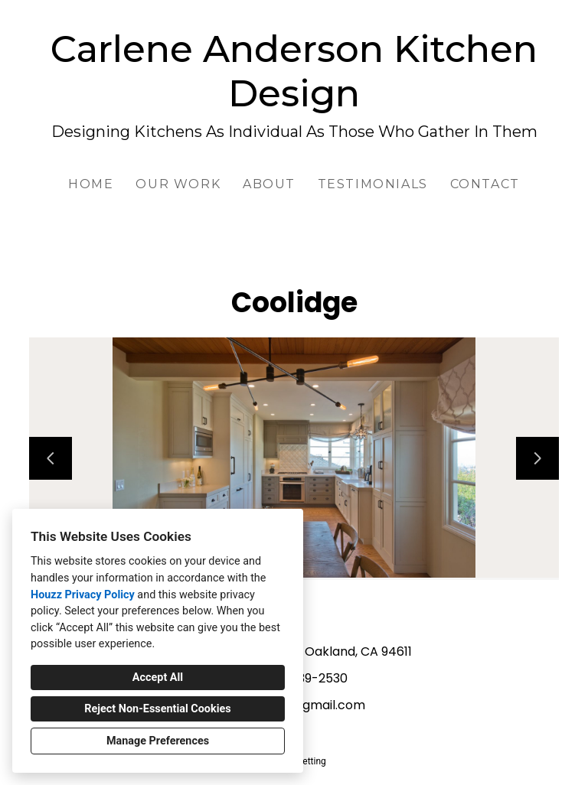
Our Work (178, 184)
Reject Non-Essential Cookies (157, 708)
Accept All (157, 677)
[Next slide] (537, 458)
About (269, 184)
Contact (485, 184)
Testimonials (373, 184)
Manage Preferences (157, 741)
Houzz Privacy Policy (83, 594)
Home (90, 184)
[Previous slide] (50, 458)
